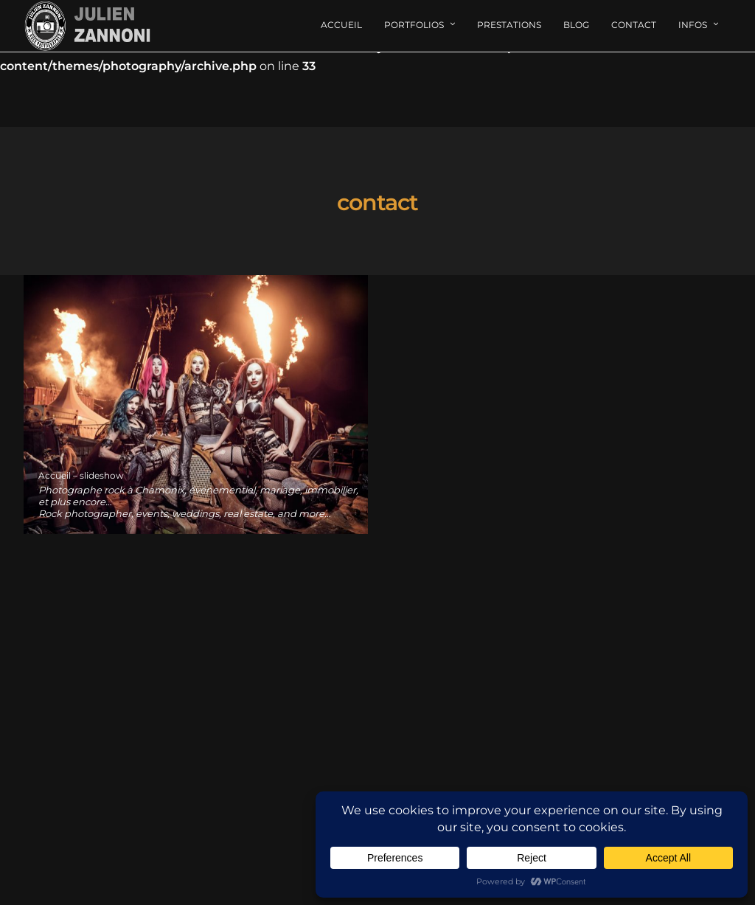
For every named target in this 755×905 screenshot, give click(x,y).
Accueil (341, 24)
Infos (692, 24)
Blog (576, 24)
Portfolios (414, 24)
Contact (633, 24)
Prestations (509, 24)
